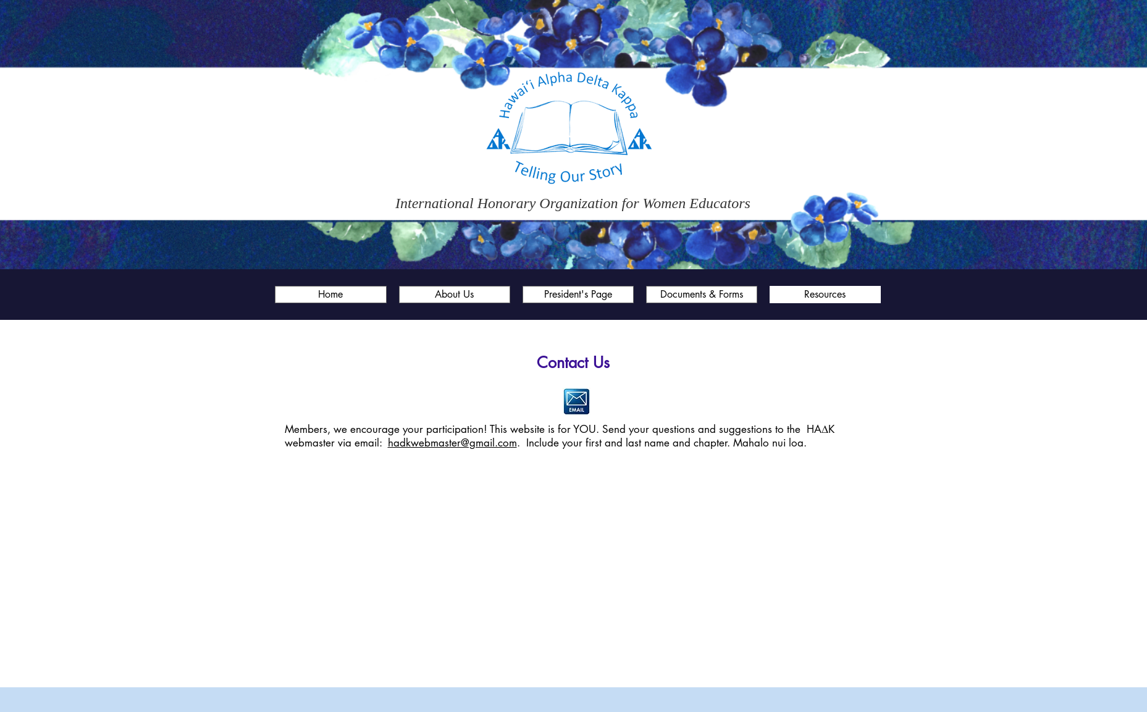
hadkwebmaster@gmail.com (452, 443)
